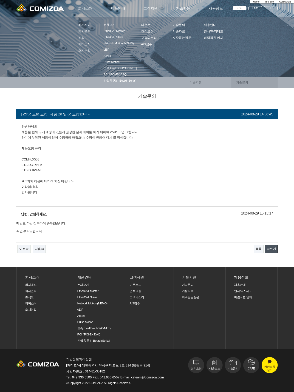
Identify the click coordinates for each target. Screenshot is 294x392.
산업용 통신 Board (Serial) (120, 80)
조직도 (83, 38)
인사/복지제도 (213, 31)
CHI (271, 8)
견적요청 (147, 31)
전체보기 (109, 24)
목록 (259, 249)
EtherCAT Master (114, 31)
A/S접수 (146, 44)
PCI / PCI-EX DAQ (115, 74)
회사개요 (84, 25)
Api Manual (285, 1)
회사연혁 (84, 31)
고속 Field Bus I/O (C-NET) (120, 68)
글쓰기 (271, 249)
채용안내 (210, 25)
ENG (255, 8)
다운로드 (147, 25)
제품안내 (118, 8)
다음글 (39, 249)
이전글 (24, 249)
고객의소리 (149, 38)
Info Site (269, 1)
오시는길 (84, 50)
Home (256, 1)
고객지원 (150, 8)
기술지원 (183, 8)
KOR (240, 8)
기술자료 (178, 31)
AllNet (107, 55)
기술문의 (178, 25)
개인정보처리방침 (79, 359)
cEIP (106, 49)
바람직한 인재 (213, 38)
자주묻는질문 (181, 38)
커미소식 (84, 44)
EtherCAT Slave (113, 37)
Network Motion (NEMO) (119, 43)
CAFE (251, 368)
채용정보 (216, 8)
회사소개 (85, 8)
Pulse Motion (111, 62)
